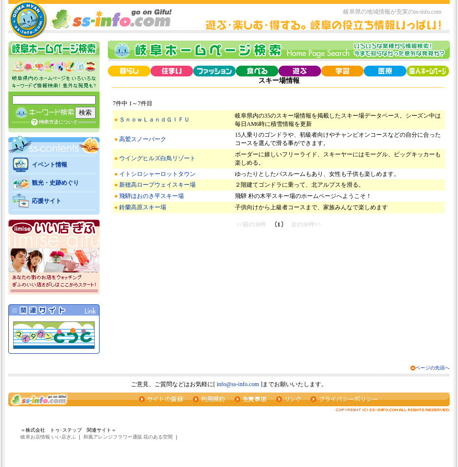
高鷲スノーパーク (142, 139)
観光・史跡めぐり (55, 182)
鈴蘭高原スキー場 (142, 207)
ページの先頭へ (432, 367)
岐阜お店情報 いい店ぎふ (48, 437)
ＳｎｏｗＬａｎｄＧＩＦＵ (154, 119)
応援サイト (46, 200)
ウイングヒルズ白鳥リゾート (157, 158)
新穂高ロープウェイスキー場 (157, 184)
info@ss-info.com (238, 384)
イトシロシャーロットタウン (157, 174)
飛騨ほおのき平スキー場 (151, 196)
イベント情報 (49, 164)
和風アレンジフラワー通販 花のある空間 (128, 437)
